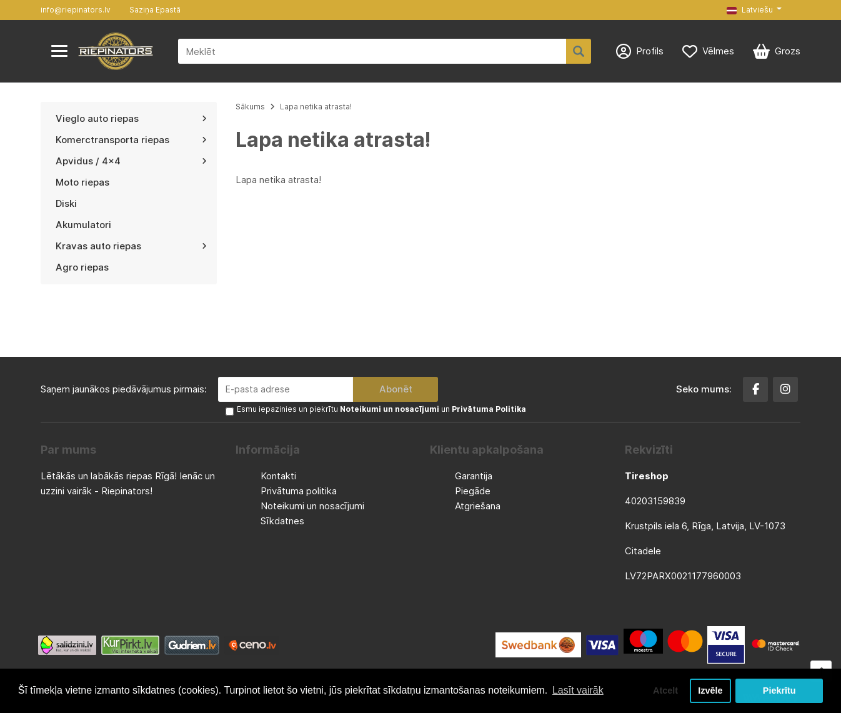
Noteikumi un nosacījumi (312, 506)
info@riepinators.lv (76, 9)
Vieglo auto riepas (131, 118)
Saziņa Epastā (155, 9)
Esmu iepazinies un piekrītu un (381, 409)
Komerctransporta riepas (131, 140)
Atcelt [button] (665, 691)
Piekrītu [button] (779, 691)
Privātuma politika (299, 491)
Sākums (250, 106)
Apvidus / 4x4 (131, 161)
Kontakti (278, 476)
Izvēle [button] (710, 691)
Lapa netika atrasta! (316, 106)
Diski (66, 203)
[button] (754, 10)
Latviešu (750, 9)
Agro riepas (82, 267)
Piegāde (472, 491)
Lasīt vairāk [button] (578, 690)
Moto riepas (82, 182)
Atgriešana (477, 506)
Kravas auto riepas (131, 246)
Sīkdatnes (282, 521)
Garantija (473, 476)
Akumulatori (83, 225)
